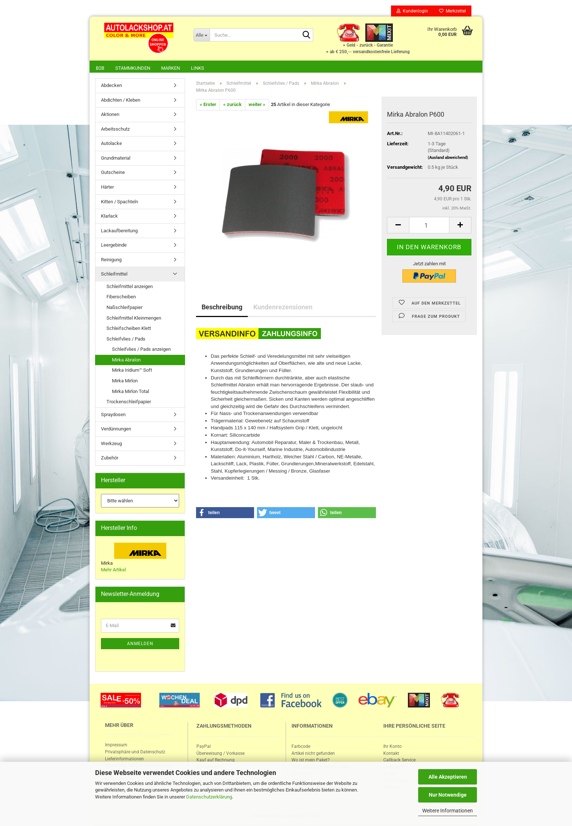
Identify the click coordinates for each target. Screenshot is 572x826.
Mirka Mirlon (125, 381)
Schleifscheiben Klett (128, 329)
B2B (100, 68)
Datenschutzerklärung (209, 797)
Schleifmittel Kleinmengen (133, 318)
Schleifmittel (114, 274)
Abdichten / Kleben (120, 100)
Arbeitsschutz (115, 129)
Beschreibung (222, 308)
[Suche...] (201, 34)
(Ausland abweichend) (448, 158)
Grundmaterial (115, 158)
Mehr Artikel (113, 570)
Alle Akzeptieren (447, 777)
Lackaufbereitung (119, 231)
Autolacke (111, 144)
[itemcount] (429, 226)
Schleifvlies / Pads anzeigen (141, 350)
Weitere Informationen (447, 811)
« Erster (208, 105)
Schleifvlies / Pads (125, 339)
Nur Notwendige (448, 795)
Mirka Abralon (126, 360)
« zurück (232, 105)
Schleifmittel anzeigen (129, 287)
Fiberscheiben (121, 297)
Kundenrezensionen (282, 308)
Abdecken (111, 86)
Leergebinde (114, 245)
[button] (225, 513)
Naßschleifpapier (124, 308)
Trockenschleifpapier (128, 402)
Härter (107, 187)
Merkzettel (452, 11)
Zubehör (109, 458)
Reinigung (111, 260)
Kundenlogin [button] (412, 11)
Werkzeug (111, 444)
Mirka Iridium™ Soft (132, 371)
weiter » (257, 105)
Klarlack (109, 216)
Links (197, 68)
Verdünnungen (116, 429)
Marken (170, 68)
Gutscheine (113, 173)
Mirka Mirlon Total (130, 392)
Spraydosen (113, 415)
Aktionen (110, 115)
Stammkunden (132, 68)
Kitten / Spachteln (119, 202)
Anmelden (140, 644)
